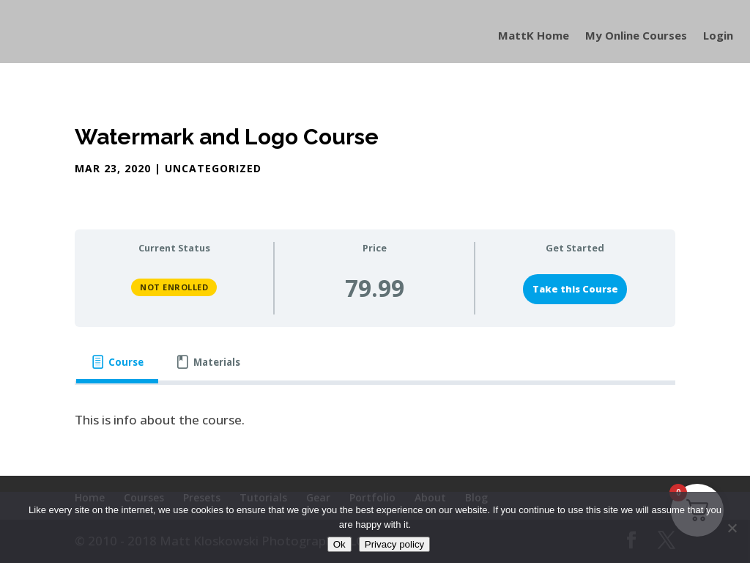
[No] (731, 527)
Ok (339, 544)
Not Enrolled (174, 287)
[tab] (117, 362)
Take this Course (575, 288)
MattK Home (533, 36)
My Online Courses (636, 36)
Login (718, 36)
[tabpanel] (375, 420)
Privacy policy (394, 544)
